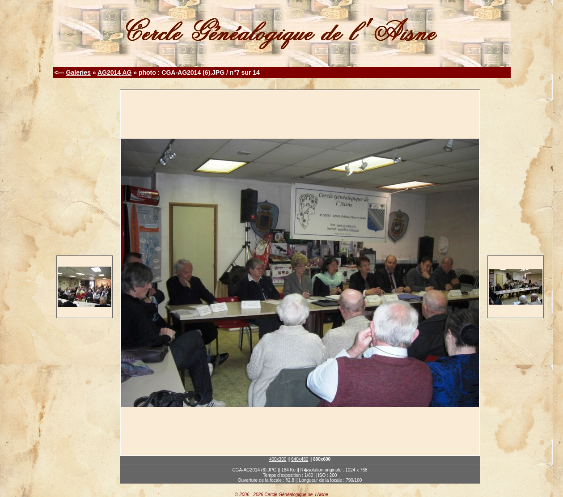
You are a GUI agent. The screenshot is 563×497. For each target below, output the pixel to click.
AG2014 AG (114, 72)
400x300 (277, 459)
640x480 (299, 459)
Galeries (78, 72)
